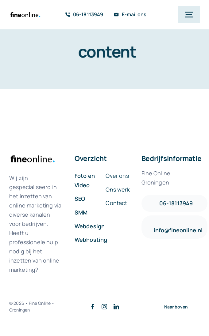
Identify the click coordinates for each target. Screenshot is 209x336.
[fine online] (25, 12)
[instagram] (104, 306)
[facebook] (92, 306)
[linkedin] (116, 306)
